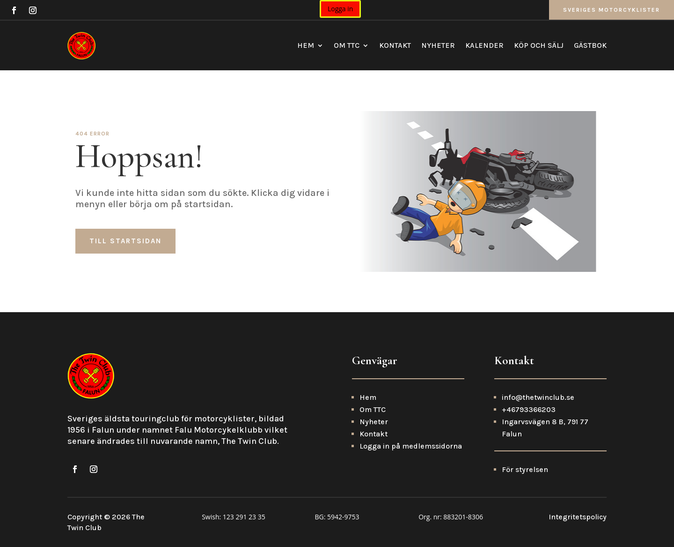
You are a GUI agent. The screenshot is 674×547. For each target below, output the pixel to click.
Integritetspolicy (578, 516)
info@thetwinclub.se (538, 397)
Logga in (340, 8)
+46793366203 (529, 409)
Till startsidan (125, 241)
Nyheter (438, 45)
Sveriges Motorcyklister (611, 10)
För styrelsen (525, 469)
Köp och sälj (539, 45)
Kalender (484, 45)
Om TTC (346, 45)
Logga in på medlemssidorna (410, 446)
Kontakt (395, 45)
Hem (305, 45)
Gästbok (590, 45)
